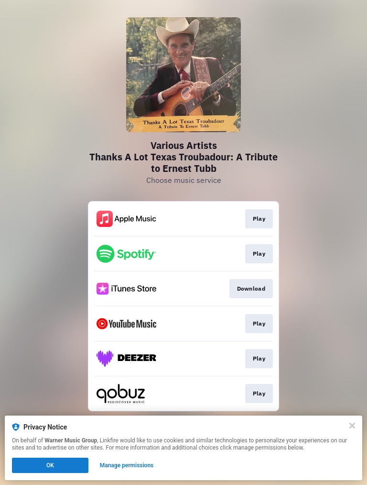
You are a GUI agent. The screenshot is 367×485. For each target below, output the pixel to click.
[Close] (352, 425)
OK (50, 465)
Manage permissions (127, 465)
